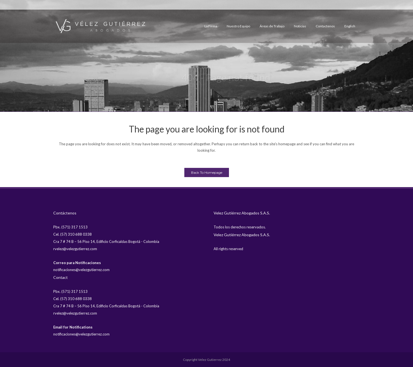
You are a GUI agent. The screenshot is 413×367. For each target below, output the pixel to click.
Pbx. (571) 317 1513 (70, 227)
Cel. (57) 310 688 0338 (72, 234)
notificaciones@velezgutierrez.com (81, 269)
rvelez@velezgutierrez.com (75, 249)
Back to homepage (206, 172)
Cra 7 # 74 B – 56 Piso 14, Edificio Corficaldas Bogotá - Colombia (106, 241)
